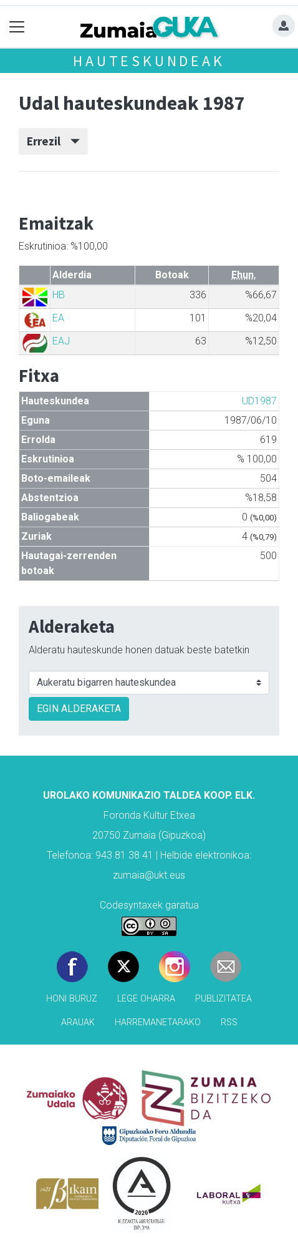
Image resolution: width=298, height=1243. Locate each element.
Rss (229, 1022)
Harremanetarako (158, 1022)
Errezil (53, 141)
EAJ (61, 341)
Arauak (78, 1022)
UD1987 (259, 401)
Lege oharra (146, 998)
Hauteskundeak (148, 61)
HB (58, 295)
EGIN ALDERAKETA (79, 708)
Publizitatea (223, 998)
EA (58, 318)
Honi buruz (71, 998)
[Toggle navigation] (17, 27)
